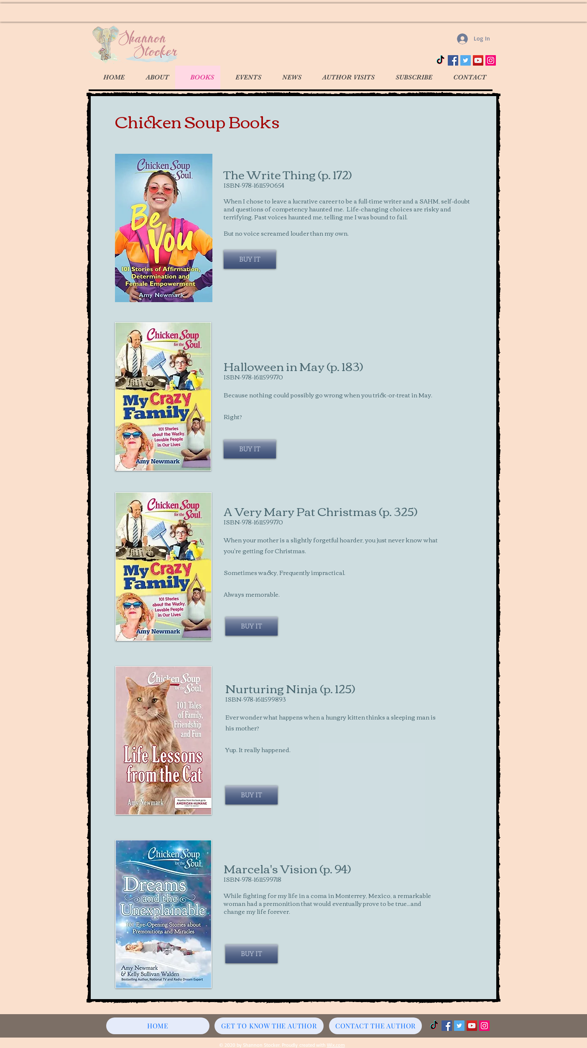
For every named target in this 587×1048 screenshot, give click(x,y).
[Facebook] (453, 60)
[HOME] (157, 1025)
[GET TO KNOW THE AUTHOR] (269, 1025)
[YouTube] (478, 60)
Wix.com (336, 1045)
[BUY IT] (250, 259)
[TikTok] (440, 60)
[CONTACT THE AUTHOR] (375, 1025)
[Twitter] (465, 60)
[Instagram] (490, 60)
